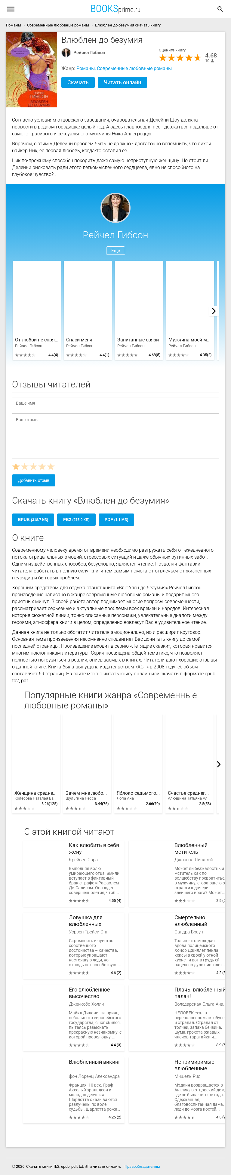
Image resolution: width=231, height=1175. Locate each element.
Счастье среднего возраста (189, 796)
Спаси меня (79, 340)
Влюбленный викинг (95, 1062)
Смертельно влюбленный (190, 920)
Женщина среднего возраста (36, 796)
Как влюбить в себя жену (94, 848)
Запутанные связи (138, 340)
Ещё (115, 250)
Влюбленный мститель (191, 848)
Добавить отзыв (33, 480)
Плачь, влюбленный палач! (200, 992)
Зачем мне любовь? (87, 796)
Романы (85, 68)
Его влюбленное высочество (89, 992)
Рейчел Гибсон (89, 52)
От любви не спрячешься (36, 340)
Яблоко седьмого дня (138, 796)
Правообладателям (142, 1166)
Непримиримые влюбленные (194, 1065)
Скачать (78, 82)
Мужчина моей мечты (190, 340)
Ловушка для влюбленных (86, 920)
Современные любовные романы (134, 68)
